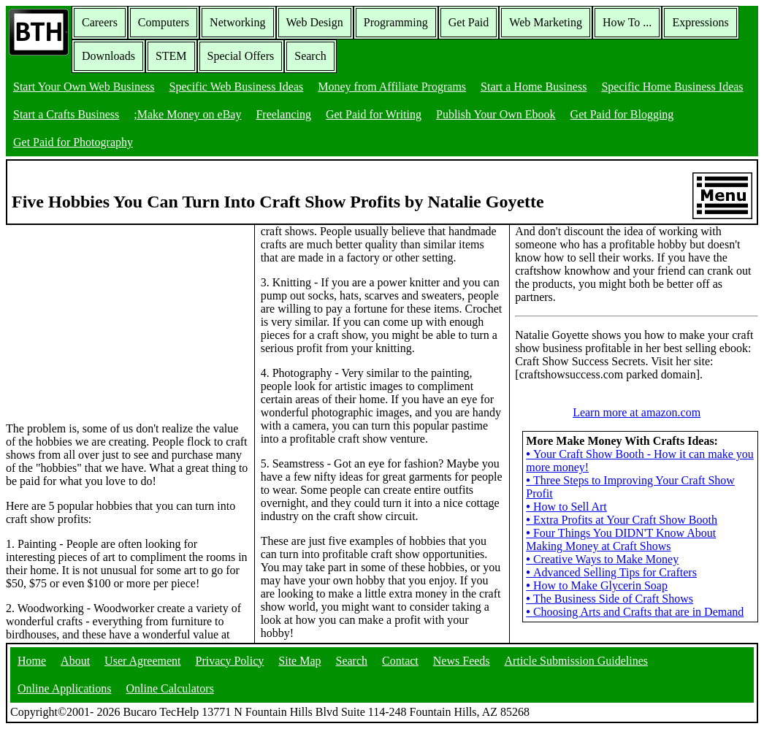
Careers (100, 22)
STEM (171, 56)
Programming (396, 22)
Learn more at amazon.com (636, 412)
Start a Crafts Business (66, 114)
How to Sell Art (566, 506)
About (75, 660)
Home (32, 660)
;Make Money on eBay (187, 114)
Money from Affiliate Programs (392, 86)
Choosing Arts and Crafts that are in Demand (635, 612)
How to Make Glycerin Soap (597, 585)
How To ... (627, 22)
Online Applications (64, 688)
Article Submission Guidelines (576, 660)
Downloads (108, 56)
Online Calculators (169, 688)
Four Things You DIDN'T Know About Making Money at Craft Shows (621, 539)
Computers (163, 22)
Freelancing (283, 114)
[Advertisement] (115, 316)
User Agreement (142, 660)
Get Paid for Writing (373, 114)
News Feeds (461, 660)
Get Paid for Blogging (622, 114)
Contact (400, 660)
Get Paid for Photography (73, 142)
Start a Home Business (534, 86)
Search (310, 56)
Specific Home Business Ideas (672, 86)
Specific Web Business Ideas (236, 86)
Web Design (314, 22)
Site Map (299, 660)
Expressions (700, 22)
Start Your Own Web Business (84, 86)
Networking (237, 22)
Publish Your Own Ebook (496, 114)
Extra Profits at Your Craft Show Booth (621, 520)
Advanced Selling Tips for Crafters (611, 572)
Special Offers (241, 56)
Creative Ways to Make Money (602, 559)
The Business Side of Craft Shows (609, 598)
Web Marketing (545, 22)
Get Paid (468, 22)
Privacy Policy (230, 660)
